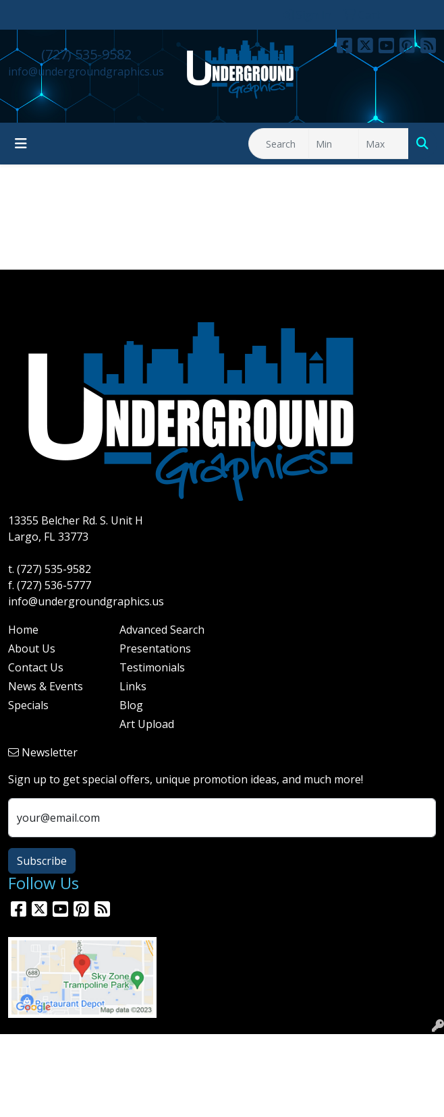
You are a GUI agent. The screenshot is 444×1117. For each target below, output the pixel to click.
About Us (31, 648)
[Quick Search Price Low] (333, 143)
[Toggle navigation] (21, 143)
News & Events (45, 686)
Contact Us (35, 667)
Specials (28, 705)
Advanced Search (161, 629)
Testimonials (152, 667)
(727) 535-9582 (86, 54)
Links (132, 686)
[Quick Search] (278, 143)
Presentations (155, 648)
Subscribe (42, 860)
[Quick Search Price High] (383, 143)
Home (23, 629)
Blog (131, 705)
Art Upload (146, 724)
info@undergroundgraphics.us (86, 71)
